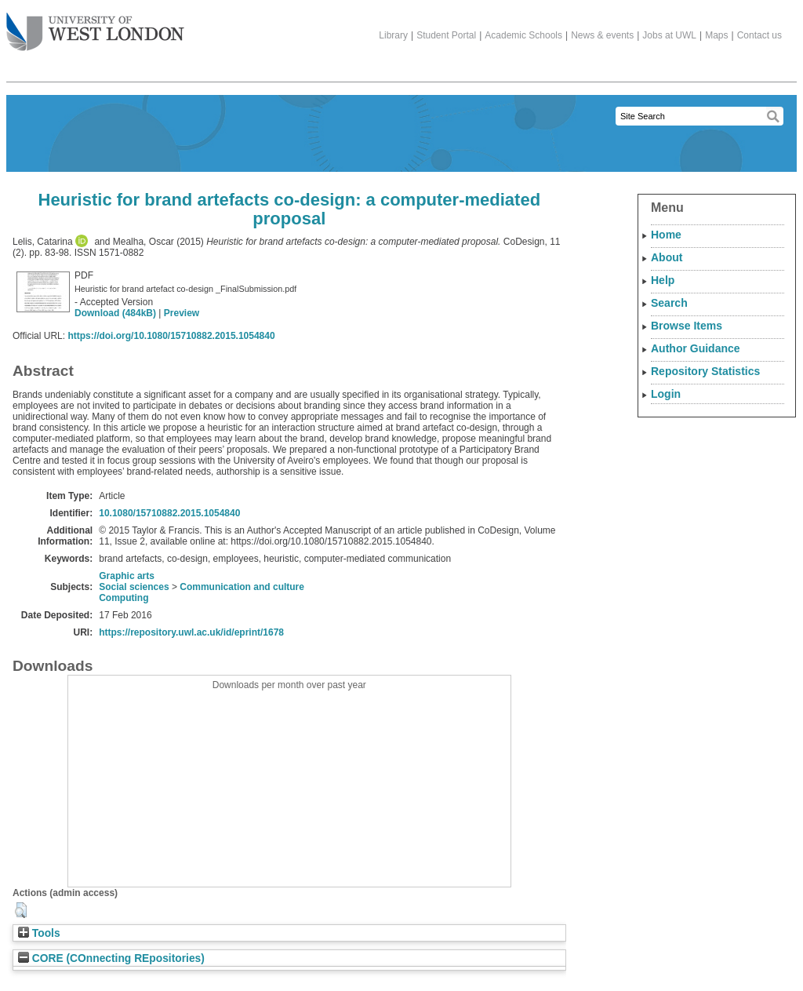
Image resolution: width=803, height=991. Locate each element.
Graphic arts (126, 575)
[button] (21, 910)
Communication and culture (242, 586)
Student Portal (446, 35)
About (666, 257)
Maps (716, 35)
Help (662, 280)
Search (669, 303)
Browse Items (686, 325)
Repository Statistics (705, 371)
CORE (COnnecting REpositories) (111, 958)
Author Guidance (695, 348)
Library (393, 35)
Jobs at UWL (669, 35)
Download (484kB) (115, 313)
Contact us (759, 35)
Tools (39, 933)
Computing (123, 597)
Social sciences (134, 586)
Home (666, 234)
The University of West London (95, 26)
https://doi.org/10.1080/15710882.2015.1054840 (170, 335)
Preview (181, 313)
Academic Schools (523, 35)
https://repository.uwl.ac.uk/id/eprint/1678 (191, 632)
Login (666, 394)
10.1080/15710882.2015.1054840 (169, 513)
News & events (602, 35)
